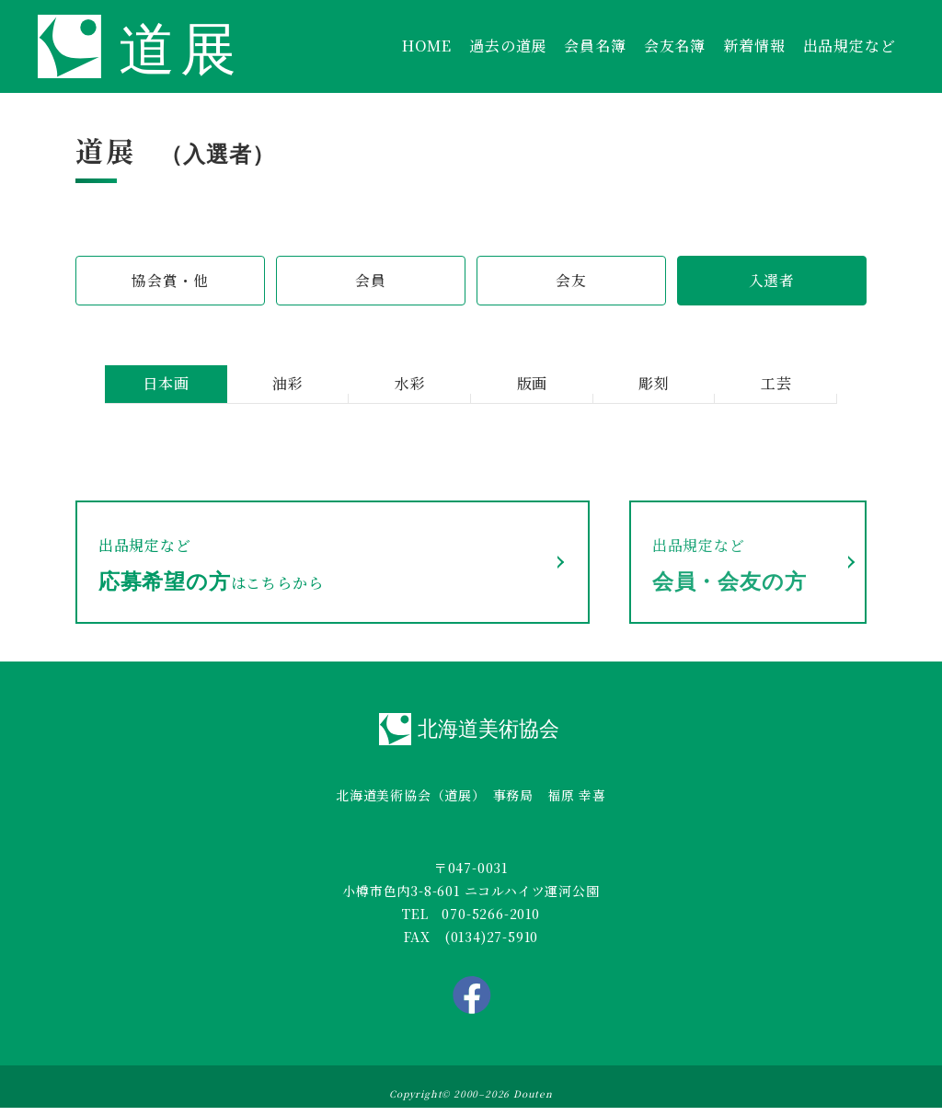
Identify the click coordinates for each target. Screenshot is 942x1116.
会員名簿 (595, 45)
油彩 (288, 385)
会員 (370, 281)
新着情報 (754, 45)
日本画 (166, 385)
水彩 (410, 385)
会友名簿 (675, 45)
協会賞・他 (170, 281)
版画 (532, 385)
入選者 (772, 281)
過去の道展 (507, 45)
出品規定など (849, 45)
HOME (427, 45)
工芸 (776, 385)
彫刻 (654, 385)
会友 (571, 281)
